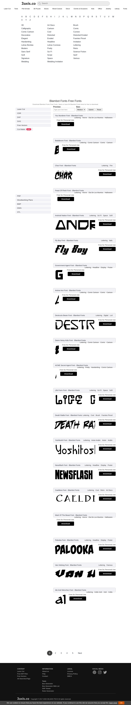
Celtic (110, 592)
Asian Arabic (96, 440)
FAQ (43, 674)
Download (65, 124)
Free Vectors (22, 125)
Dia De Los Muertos (96, 118)
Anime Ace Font (61, 290)
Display (103, 267)
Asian (104, 440)
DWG (19, 208)
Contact (45, 676)
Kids (92, 9)
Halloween (108, 118)
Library (117, 9)
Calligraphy (26, 28)
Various (76, 58)
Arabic (110, 440)
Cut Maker (24, 129)
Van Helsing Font (62, 565)
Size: (78, 107)
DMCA (69, 676)
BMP (19, 204)
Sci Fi (49, 52)
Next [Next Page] (80, 653)
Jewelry (108, 9)
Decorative (25, 35)
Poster (110, 267)
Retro (75, 48)
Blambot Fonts (77, 116)
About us (45, 671)
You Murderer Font (62, 116)
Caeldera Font (60, 490)
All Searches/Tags (23, 679)
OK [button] (121, 703)
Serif (75, 55)
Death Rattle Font (62, 415)
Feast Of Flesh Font (63, 190)
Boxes (46, 9)
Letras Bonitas (27, 45)
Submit (90, 110)
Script (49, 55)
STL (19, 212)
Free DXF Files (22, 674)
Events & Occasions (80, 9)
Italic (111, 240)
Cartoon (50, 28)
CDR (19, 113)
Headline (51, 42)
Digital (106, 315)
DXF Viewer (46, 688)
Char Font (59, 166)
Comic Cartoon (27, 32)
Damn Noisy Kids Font (64, 340)
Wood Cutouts (57, 9)
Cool (49, 32)
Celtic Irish (98, 592)
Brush (75, 25)
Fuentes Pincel (79, 38)
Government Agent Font (64, 265)
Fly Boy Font (60, 240)
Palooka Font (60, 540)
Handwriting (26, 42)
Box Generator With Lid (50, 686)
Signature (25, 58)
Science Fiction (79, 52)
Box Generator (47, 684)
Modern (24, 48)
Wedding (25, 62)
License (70, 671)
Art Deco (51, 25)
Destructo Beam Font (63, 315)
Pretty (49, 48)
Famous (110, 565)
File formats (26, 9)
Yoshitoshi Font (61, 440)
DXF (19, 117)
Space (50, 58)
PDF (19, 196)
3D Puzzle (37, 9)
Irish (105, 592)
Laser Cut (7, 9)
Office (100, 9)
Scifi (23, 55)
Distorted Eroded (80, 35)
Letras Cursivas (53, 45)
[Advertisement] (65, 81)
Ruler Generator (48, 691)
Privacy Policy (72, 674)
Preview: (57, 107)
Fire (111, 166)
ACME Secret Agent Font (65, 365)
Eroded (50, 38)
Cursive (76, 32)
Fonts (125, 9)
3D (22, 25)
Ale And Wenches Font (64, 590)
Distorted (51, 35)
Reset (99, 110)
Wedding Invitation (55, 62)
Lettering (77, 45)
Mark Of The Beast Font (64, 515)
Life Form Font (61, 390)
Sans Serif (25, 52)
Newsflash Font (61, 465)
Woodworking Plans (25, 200)
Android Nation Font (63, 215)
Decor (68, 9)
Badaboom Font (61, 141)
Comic (76, 28)
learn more (113, 703)
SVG (19, 121)
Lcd (111, 315)
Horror (84, 118)
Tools (16, 9)
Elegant (24, 38)
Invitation (77, 42)
